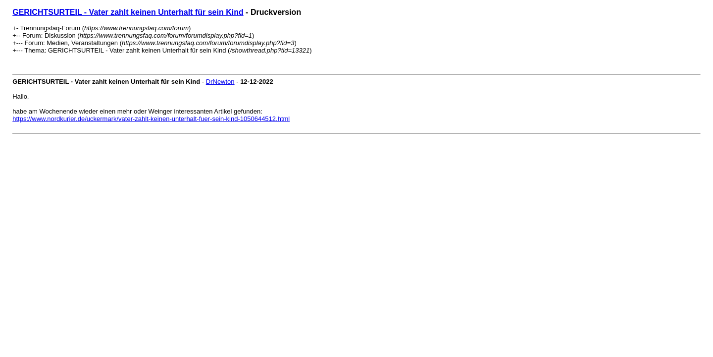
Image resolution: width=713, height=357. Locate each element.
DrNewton (220, 81)
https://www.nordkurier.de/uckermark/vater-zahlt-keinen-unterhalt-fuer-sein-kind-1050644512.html (151, 118)
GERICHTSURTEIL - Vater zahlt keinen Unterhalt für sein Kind (127, 12)
